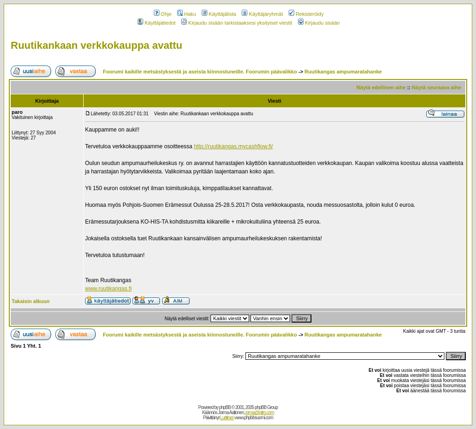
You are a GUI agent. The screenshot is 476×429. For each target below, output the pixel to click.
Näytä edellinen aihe (381, 87)
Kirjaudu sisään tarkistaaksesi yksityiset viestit (236, 23)
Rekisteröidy (306, 14)
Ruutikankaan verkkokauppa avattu (96, 45)
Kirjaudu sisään (319, 23)
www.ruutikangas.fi (108, 288)
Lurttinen (227, 417)
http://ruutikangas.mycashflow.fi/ (233, 146)
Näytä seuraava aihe (436, 87)
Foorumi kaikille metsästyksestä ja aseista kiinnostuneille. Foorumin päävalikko (200, 71)
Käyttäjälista (219, 14)
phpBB (225, 407)
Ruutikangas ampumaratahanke (343, 71)
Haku (186, 14)
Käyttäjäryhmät (262, 14)
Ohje (163, 14)
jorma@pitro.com (259, 412)
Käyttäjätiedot (157, 23)
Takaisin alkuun (31, 301)
